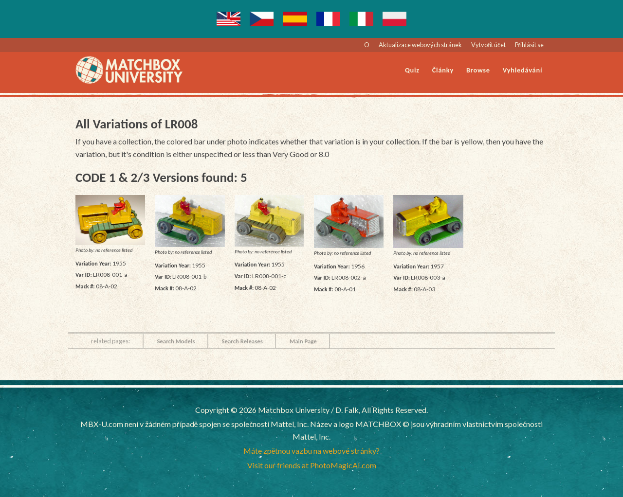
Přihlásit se (529, 45)
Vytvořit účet (488, 45)
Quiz (412, 70)
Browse (478, 70)
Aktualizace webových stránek (420, 45)
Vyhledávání (522, 70)
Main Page (303, 341)
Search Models (176, 341)
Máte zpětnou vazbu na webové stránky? (311, 450)
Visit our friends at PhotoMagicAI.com (311, 465)
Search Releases (241, 341)
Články (443, 70)
